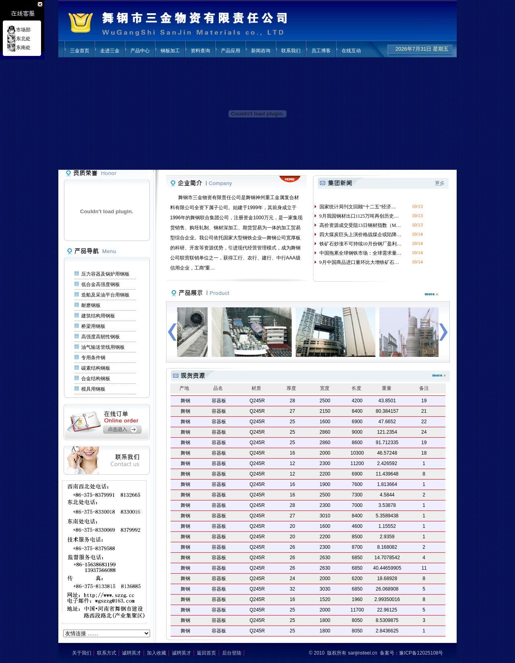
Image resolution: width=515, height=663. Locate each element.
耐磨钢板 (91, 305)
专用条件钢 (93, 357)
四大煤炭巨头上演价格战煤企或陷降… (357, 234)
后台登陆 (231, 653)
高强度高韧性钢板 (100, 337)
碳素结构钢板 (95, 368)
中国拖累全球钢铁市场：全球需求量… (357, 253)
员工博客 (321, 51)
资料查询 (200, 51)
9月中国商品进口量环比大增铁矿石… (356, 262)
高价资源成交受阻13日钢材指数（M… (357, 225)
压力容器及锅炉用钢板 (105, 274)
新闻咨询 (260, 51)
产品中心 (140, 51)
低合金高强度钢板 (100, 284)
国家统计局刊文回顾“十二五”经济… (354, 207)
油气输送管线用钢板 (103, 347)
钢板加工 (170, 51)
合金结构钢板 (95, 378)
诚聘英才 (131, 653)
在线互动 (351, 51)
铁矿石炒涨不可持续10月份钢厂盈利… (357, 244)
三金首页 (79, 51)
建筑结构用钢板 (98, 316)
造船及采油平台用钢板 (105, 295)
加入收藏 (156, 653)
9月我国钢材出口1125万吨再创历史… (356, 216)
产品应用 (230, 51)
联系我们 (291, 51)
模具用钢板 (93, 389)
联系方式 (106, 653)
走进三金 (109, 51)
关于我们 (81, 653)
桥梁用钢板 (93, 326)
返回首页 (206, 653)
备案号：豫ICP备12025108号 (411, 653)
